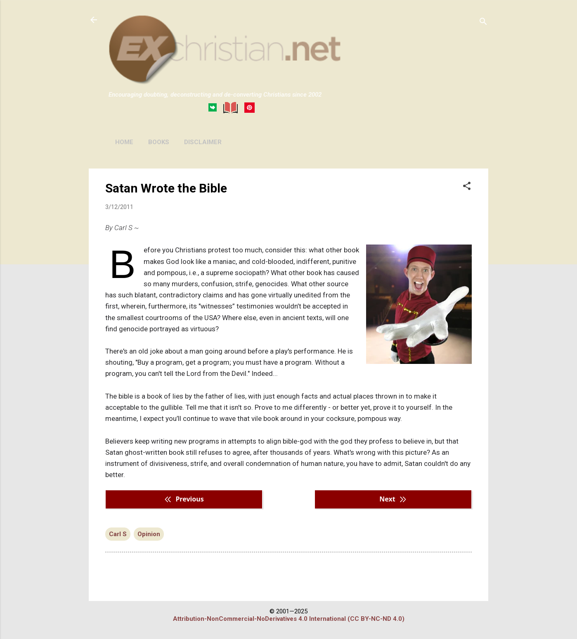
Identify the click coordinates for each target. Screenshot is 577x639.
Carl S (118, 534)
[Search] (483, 22)
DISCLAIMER (203, 142)
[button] (467, 186)
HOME (124, 142)
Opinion (148, 534)
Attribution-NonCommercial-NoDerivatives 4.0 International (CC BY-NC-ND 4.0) (288, 618)
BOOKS (158, 142)
